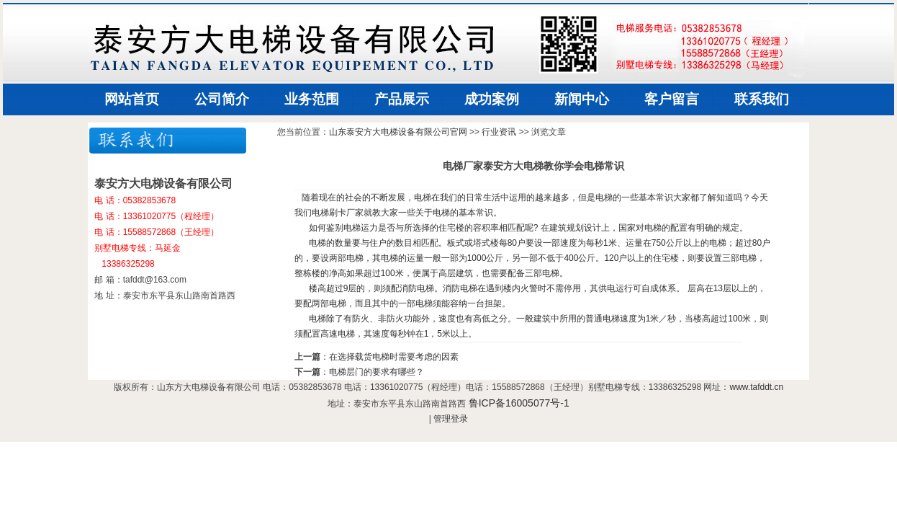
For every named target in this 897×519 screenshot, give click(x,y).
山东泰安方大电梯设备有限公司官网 (398, 132)
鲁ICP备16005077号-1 (519, 403)
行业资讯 (499, 132)
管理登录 (450, 419)
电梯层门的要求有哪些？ (376, 372)
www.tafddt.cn (756, 387)
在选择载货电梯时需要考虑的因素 (394, 357)
